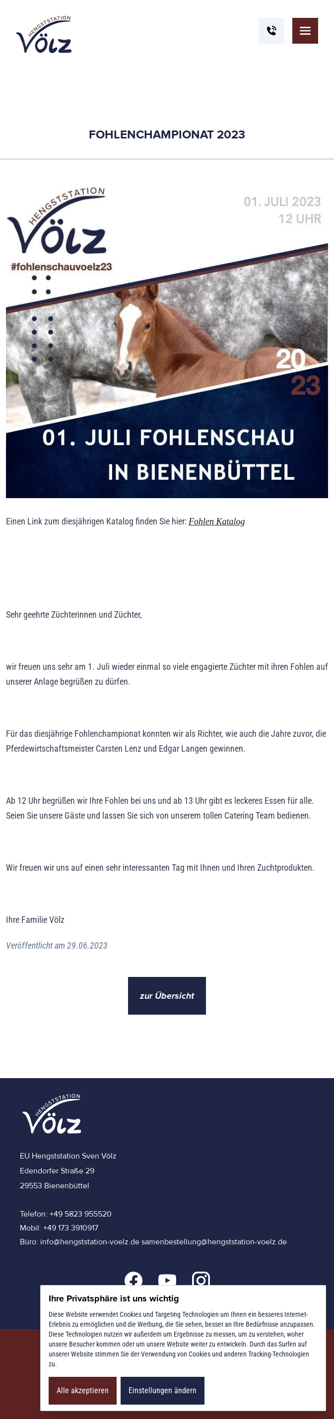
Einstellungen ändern (163, 1390)
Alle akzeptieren (83, 1390)
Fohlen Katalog (217, 521)
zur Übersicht (167, 995)
